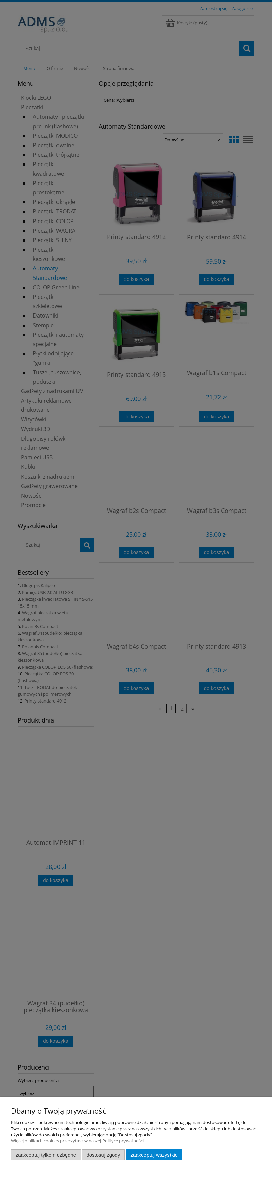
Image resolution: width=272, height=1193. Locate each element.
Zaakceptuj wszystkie (154, 1155)
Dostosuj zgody (103, 1155)
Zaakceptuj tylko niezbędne (46, 1155)
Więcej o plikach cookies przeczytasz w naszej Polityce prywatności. (78, 1141)
